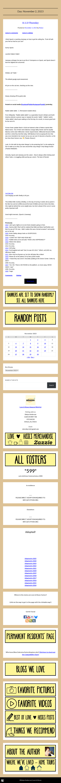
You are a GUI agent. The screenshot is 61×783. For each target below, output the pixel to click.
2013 (6, 248)
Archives (9, 367)
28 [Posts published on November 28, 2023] (23, 354)
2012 (6, 250)
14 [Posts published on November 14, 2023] (23, 347)
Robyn (41, 28)
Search (51, 385)
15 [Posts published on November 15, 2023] (30, 347)
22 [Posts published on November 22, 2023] (30, 351)
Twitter (30, 104)
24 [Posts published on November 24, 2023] (45, 351)
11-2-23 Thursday (30, 23)
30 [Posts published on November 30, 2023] (38, 354)
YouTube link (9, 193)
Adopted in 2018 (30, 576)
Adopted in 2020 (30, 571)
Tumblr (42, 104)
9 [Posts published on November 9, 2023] (37, 343)
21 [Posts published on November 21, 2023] (23, 351)
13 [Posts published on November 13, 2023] (16, 347)
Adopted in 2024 (30, 561)
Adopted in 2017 (30, 578)
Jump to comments (11, 33)
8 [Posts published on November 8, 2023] (30, 343)
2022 (6, 225)
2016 (6, 242)
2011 (6, 254)
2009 (6, 258)
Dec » (32, 357)
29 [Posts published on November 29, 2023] (30, 354)
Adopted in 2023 (30, 563)
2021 (6, 227)
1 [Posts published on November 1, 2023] (30, 340)
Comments (8, 275)
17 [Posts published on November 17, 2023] (45, 347)
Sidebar (18, 275)
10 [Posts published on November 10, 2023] (45, 343)
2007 (6, 265)
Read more (30, 281)
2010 (6, 256)
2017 (6, 239)
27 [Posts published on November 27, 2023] (16, 354)
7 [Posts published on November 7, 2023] (23, 343)
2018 (6, 237)
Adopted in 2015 (30, 583)
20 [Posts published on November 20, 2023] (16, 351)
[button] (2, 780)
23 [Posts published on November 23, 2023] (38, 351)
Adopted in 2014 (30, 585)
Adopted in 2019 (30, 573)
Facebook (25, 104)
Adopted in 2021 (30, 568)
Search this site (11, 380)
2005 (6, 271)
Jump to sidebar (27, 33)
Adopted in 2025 (30, 558)
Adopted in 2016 (30, 580)
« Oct (28, 357)
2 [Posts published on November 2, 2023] (37, 340)
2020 (6, 233)
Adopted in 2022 (30, 566)
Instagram (36, 104)
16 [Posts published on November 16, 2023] (38, 347)
